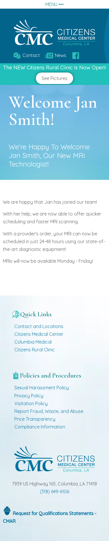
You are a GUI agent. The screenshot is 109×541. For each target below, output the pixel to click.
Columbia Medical (33, 342)
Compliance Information (39, 427)
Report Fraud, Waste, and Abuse (48, 411)
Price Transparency (34, 419)
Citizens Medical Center (38, 334)
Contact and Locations (38, 326)
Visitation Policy (31, 403)
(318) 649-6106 (54, 491)
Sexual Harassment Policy (41, 387)
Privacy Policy (28, 396)
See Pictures (54, 78)
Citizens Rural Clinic (34, 350)
